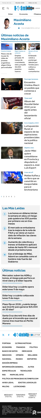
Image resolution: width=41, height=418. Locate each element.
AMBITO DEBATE (32, 395)
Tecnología (26, 371)
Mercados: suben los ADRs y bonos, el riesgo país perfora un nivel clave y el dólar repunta (18, 278)
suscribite (30, 8)
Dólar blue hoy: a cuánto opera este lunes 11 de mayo (18, 288)
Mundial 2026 (20, 3)
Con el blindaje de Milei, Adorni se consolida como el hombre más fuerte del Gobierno (22, 257)
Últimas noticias (23, 343)
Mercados (27, 351)
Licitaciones (19, 386)
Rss (4, 375)
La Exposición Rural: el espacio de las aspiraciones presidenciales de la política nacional (31, 135)
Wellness (32, 355)
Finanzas (20, 347)
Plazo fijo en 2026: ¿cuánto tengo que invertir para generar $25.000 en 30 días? (20, 307)
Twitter (3, 335)
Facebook (8, 335)
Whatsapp (32, 335)
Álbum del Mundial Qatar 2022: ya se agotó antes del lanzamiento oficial (31, 110)
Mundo (19, 359)
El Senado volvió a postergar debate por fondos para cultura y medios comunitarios (33, 63)
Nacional (6, 359)
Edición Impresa (10, 363)
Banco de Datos (9, 351)
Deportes (32, 359)
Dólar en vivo (33, 3)
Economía (23, 14)
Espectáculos (9, 371)
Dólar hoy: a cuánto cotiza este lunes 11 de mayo (18, 297)
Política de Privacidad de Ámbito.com (20, 378)
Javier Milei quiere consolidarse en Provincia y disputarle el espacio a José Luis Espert (32, 159)
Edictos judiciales (27, 382)
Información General (13, 367)
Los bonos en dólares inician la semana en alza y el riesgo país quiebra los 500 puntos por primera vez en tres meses (22, 218)
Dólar (10, 14)
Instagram (14, 335)
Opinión (19, 355)
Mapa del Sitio (17, 375)
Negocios (6, 355)
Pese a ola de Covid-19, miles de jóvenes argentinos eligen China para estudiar (6, 61)
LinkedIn (20, 335)
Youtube (26, 335)
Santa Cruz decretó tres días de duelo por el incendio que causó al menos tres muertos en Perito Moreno (19, 319)
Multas (5, 386)
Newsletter (34, 335)
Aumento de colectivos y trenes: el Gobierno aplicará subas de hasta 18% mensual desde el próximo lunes (22, 246)
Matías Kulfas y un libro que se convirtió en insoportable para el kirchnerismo (32, 182)
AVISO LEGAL (8, 382)
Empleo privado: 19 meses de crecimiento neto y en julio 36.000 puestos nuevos (20, 63)
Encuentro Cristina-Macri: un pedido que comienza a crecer (32, 88)
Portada (6, 343)
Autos (31, 367)
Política (34, 347)
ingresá (37, 8)
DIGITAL (8, 396)
